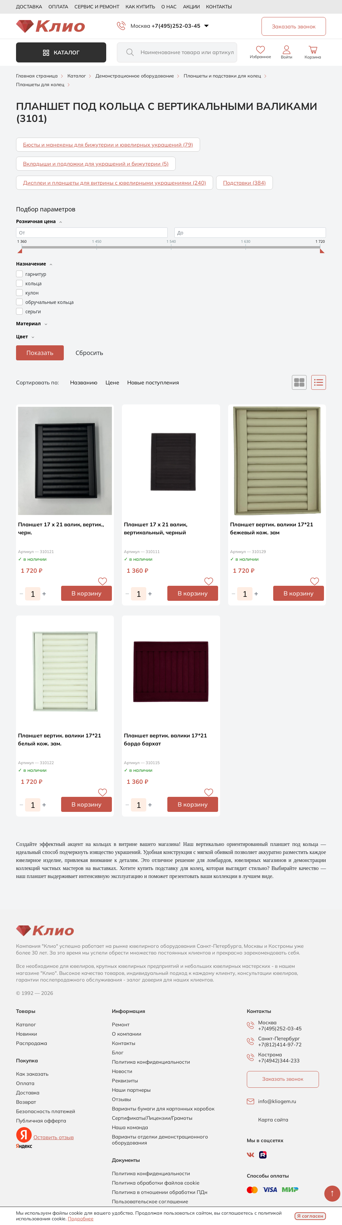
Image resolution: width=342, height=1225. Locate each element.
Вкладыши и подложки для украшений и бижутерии (96, 163)
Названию (84, 382)
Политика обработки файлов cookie (155, 1183)
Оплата (58, 7)
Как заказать (32, 1074)
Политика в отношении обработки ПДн (159, 1192)
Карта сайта (273, 1120)
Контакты (219, 7)
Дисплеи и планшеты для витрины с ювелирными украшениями (114, 182)
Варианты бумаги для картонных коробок (163, 1109)
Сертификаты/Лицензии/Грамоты (152, 1118)
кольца (33, 283)
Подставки (244, 182)
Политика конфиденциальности (151, 1062)
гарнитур (35, 274)
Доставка (29, 7)
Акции (191, 7)
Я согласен (310, 1216)
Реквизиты (125, 1081)
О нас (169, 7)
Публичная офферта (41, 1121)
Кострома (270, 1055)
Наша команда (130, 1127)
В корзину (86, 593)
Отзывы (121, 1099)
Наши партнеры (131, 1090)
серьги (33, 311)
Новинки (26, 1034)
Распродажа (31, 1043)
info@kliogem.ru (277, 1101)
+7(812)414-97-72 (280, 1044)
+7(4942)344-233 (279, 1060)
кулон (32, 293)
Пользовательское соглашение (150, 1202)
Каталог (61, 52)
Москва (140, 25)
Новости (122, 1071)
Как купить (140, 7)
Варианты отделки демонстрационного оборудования (160, 1140)
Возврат (26, 1102)
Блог (118, 1053)
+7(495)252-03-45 (176, 25)
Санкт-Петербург (279, 1039)
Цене (113, 382)
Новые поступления (153, 382)
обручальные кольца (49, 302)
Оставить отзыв (53, 1137)
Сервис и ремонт (96, 7)
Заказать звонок (282, 1079)
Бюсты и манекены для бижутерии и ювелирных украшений (108, 144)
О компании (126, 1034)
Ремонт (121, 1025)
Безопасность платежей (45, 1111)
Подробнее (81, 1219)
